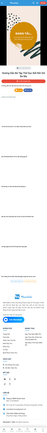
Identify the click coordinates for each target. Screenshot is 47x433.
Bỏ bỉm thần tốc (10, 368)
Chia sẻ (28, 90)
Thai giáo (6, 337)
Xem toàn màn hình (23, 68)
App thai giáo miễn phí (33, 334)
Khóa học (6, 346)
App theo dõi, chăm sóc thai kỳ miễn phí (33, 338)
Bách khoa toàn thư (10, 353)
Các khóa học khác (30, 281)
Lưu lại (19, 90)
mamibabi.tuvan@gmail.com (16, 409)
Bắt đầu (43, 3)
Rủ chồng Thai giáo (11, 365)
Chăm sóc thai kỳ (9, 340)
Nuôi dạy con (7, 343)
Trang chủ (6, 334)
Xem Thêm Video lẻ (16, 281)
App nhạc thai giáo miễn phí (33, 344)
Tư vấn (5, 350)
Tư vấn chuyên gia (23, 81)
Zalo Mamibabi (13, 320)
